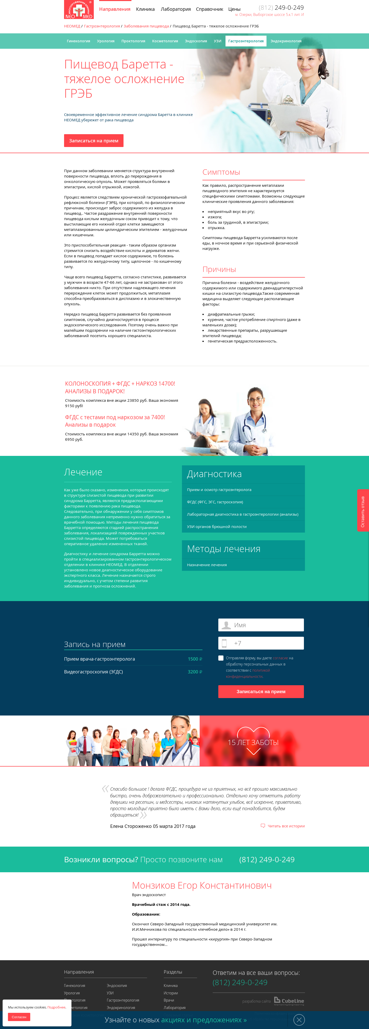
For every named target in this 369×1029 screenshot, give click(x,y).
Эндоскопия (196, 40)
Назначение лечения (207, 564)
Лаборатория (175, 1007)
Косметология (165, 40)
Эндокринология (286, 40)
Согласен (19, 1017)
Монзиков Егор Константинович (202, 885)
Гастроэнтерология (246, 40)
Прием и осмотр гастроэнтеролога (219, 489)
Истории (171, 993)
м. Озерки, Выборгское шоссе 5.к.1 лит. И (269, 14)
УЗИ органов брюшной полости (217, 526)
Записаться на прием (93, 141)
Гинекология (78, 40)
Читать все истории (286, 826)
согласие (280, 657)
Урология (106, 40)
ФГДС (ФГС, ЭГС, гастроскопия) (215, 501)
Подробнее (56, 1007)
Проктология (133, 40)
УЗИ (217, 40)
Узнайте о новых (176, 1019)
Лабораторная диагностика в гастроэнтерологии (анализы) (242, 514)
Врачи (169, 1000)
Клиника (171, 985)
